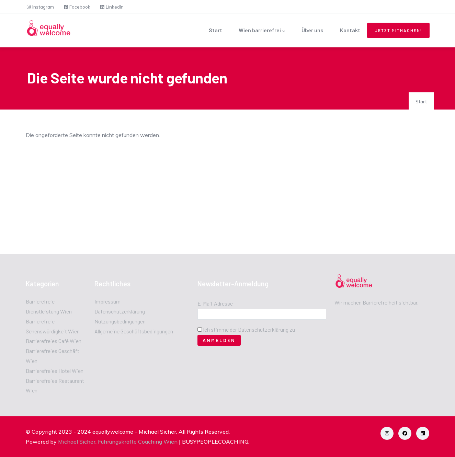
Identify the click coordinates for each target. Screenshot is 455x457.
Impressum (107, 301)
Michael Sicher (76, 441)
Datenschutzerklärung (119, 311)
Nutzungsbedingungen (120, 321)
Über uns (312, 30)
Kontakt (350, 30)
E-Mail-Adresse (215, 303)
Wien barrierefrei (262, 31)
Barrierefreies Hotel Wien (54, 370)
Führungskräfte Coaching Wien (138, 441)
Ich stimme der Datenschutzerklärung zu (249, 329)
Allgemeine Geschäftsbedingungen (133, 331)
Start (215, 30)
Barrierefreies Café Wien (53, 341)
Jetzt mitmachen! (398, 30)
